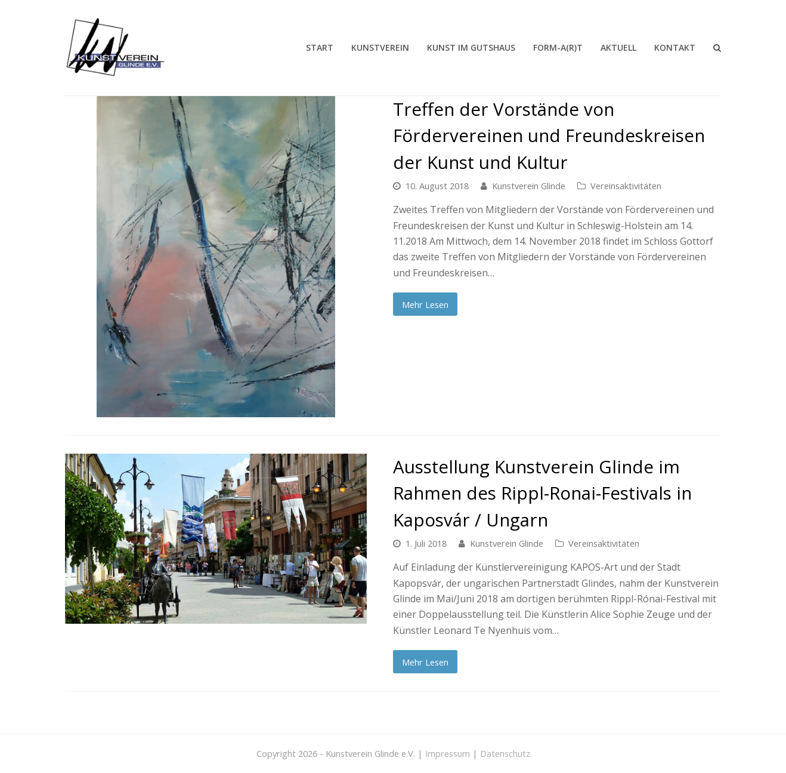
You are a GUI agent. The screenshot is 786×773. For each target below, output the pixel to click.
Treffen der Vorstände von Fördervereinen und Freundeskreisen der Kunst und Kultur (549, 135)
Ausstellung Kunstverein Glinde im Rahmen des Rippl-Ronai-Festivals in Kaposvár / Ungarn (542, 493)
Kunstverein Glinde (528, 186)
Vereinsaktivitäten (625, 186)
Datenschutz (505, 753)
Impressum (447, 753)
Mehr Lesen (425, 304)
